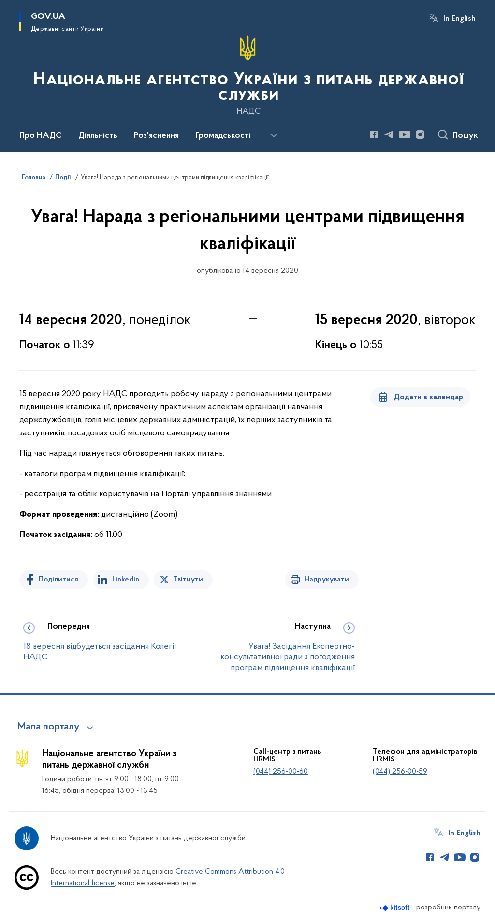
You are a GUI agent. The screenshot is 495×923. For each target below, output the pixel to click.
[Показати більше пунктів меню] (273, 135)
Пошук (465, 136)
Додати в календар (428, 397)
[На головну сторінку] (247, 75)
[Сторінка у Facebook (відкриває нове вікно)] (373, 134)
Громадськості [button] (223, 136)
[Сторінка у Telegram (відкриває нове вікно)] (389, 134)
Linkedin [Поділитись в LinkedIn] (125, 579)
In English (459, 19)
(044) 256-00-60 (280, 771)
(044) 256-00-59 (400, 771)
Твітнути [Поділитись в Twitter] (188, 579)
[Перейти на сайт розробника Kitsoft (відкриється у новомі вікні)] (395, 907)
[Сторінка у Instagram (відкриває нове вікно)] (420, 134)
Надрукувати (326, 579)
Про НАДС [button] (40, 136)
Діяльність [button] (97, 136)
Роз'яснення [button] (156, 136)
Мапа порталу (48, 727)
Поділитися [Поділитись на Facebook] (58, 579)
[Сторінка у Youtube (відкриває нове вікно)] (404, 134)
